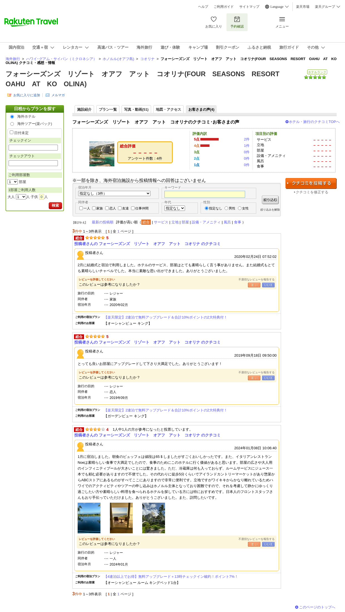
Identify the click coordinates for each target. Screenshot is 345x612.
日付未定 (21, 133)
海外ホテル (26, 116)
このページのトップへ (317, 607)
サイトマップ (249, 7)
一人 (86, 208)
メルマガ (58, 95)
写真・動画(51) (136, 109)
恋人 (112, 208)
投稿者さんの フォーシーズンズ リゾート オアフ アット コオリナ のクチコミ (147, 243)
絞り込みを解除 (270, 209)
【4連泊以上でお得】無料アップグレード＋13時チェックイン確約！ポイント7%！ (171, 576)
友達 (125, 208)
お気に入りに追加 (26, 95)
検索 (55, 205)
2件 (247, 139)
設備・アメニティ (206, 222)
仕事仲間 (142, 208)
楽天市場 (302, 7)
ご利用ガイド (224, 7)
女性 (245, 208)
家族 (99, 208)
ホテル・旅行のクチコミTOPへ (314, 122)
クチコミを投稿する (311, 183)
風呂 (227, 222)
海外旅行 (13, 59)
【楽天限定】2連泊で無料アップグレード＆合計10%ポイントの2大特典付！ (165, 317)
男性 (232, 208)
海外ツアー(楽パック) (34, 124)
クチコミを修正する (312, 192)
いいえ (268, 285)
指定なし (215, 208)
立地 (175, 222)
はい (254, 285)
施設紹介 (84, 109)
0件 (247, 152)
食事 (237, 222)
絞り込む (270, 200)
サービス (161, 222)
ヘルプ (203, 7)
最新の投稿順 (103, 222)
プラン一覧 (108, 109)
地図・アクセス (168, 109)
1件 (247, 146)
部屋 (185, 222)
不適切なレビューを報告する (256, 279)
